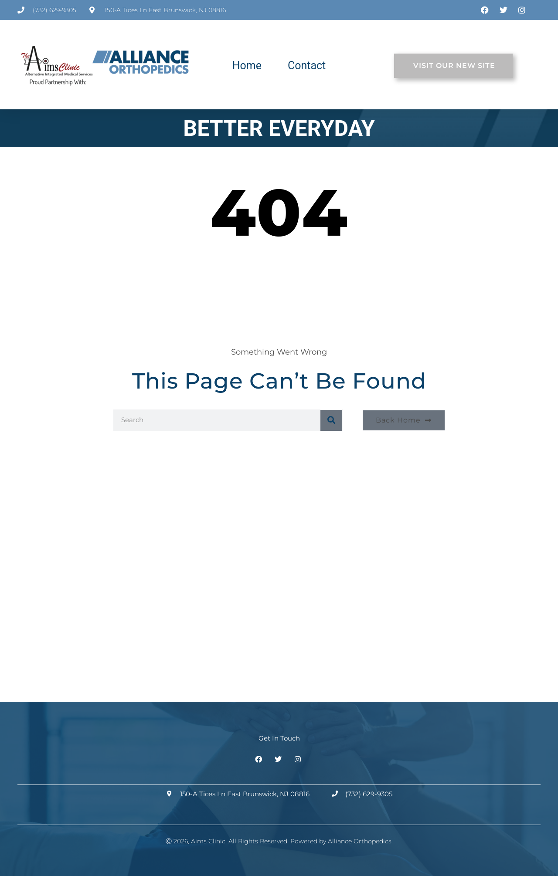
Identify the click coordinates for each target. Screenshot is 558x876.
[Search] (331, 420)
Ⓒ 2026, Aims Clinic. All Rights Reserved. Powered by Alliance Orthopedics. (279, 841)
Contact (307, 65)
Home (247, 65)
